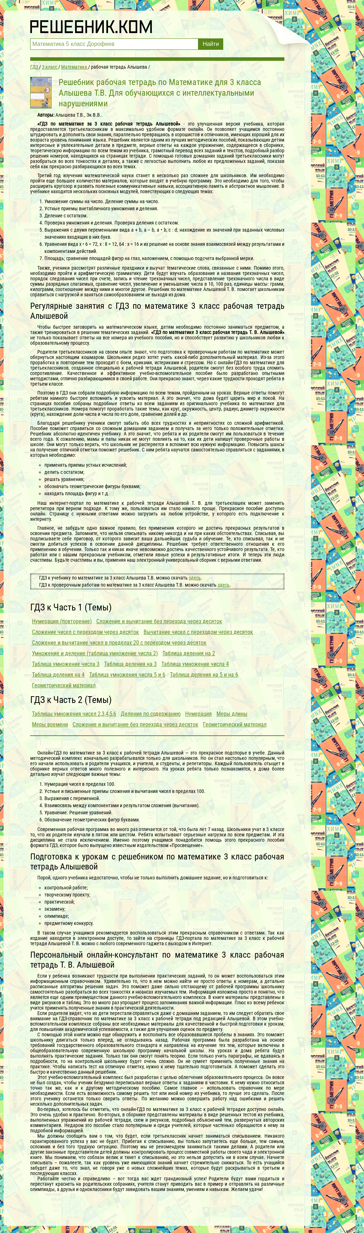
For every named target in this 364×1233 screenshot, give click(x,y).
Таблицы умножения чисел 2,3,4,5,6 (74, 713)
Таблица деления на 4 (58, 674)
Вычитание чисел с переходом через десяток (198, 632)
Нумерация (198, 713)
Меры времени (50, 724)
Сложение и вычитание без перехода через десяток (159, 621)
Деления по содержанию (151, 713)
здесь (195, 578)
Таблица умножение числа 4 (195, 664)
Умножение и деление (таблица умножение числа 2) (95, 653)
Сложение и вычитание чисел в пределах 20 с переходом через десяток (119, 642)
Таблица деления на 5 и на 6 (204, 674)
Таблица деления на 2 (188, 653)
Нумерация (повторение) (62, 621)
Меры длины (231, 713)
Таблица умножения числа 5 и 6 (127, 674)
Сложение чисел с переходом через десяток (85, 632)
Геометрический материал (64, 685)
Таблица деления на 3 (130, 664)
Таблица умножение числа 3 (66, 664)
